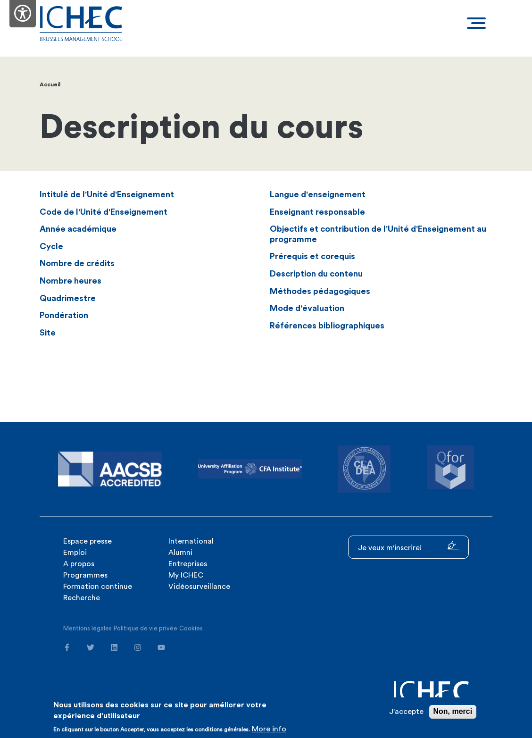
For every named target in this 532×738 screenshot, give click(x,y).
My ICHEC (185, 575)
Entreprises (187, 564)
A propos (78, 564)
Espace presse (87, 541)
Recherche (81, 598)
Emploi (75, 552)
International (191, 541)
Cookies (191, 628)
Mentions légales (87, 628)
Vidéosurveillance (199, 586)
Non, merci (453, 711)
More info (269, 729)
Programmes (85, 575)
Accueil (50, 84)
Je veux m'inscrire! (408, 546)
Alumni (180, 552)
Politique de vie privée (145, 628)
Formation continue (97, 586)
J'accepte (406, 711)
